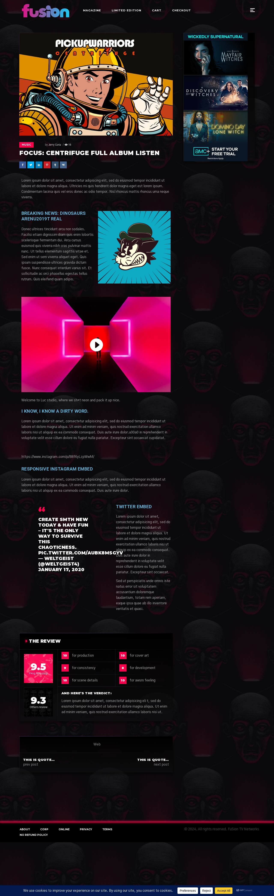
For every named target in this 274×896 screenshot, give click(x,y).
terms (107, 829)
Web (97, 744)
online (64, 829)
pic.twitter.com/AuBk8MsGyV (80, 553)
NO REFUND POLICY (34, 834)
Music (26, 144)
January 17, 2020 (61, 569)
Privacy (86, 829)
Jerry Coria (47, 144)
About (25, 829)
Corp (44, 829)
